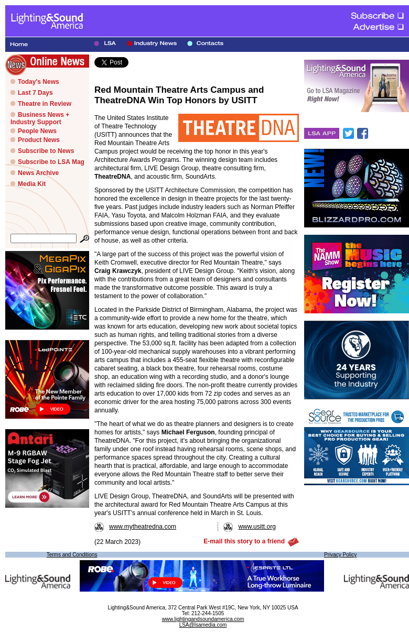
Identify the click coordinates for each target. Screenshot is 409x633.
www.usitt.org (249, 526)
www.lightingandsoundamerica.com (203, 619)
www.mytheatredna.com (135, 526)
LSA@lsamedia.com (203, 625)
